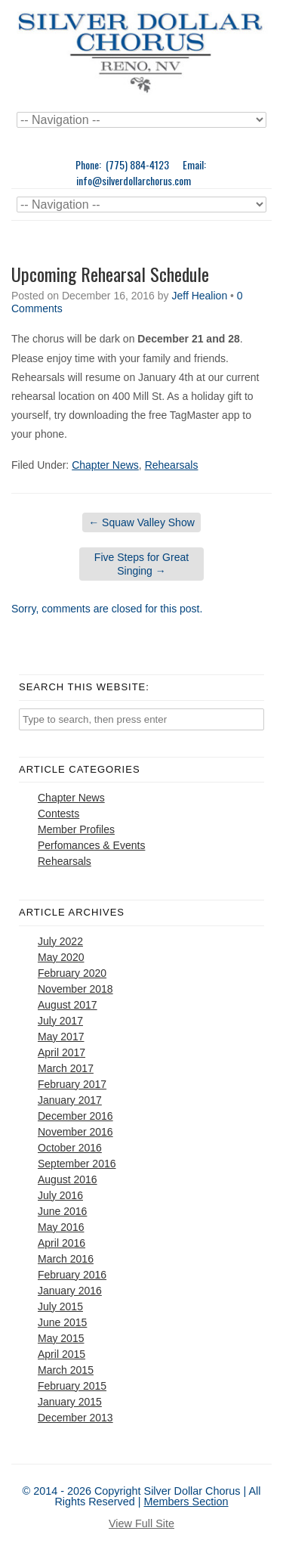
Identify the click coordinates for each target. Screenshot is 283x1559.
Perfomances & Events (91, 845)
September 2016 (77, 1164)
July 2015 (60, 1306)
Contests (58, 813)
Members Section (186, 1501)
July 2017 (60, 1021)
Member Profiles (76, 829)
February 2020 (72, 973)
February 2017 (72, 1084)
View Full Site (141, 1523)
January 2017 (70, 1100)
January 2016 (70, 1291)
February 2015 (72, 1386)
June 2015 (62, 1322)
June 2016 (62, 1211)
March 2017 (66, 1068)
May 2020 (61, 957)
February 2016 (72, 1275)
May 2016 (61, 1227)
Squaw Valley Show (141, 522)
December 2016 (75, 1116)
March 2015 (66, 1370)
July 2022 (60, 941)
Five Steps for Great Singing (141, 564)
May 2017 (61, 1037)
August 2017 (67, 1005)
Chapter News (105, 465)
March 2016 (66, 1259)
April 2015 (61, 1354)
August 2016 (67, 1179)
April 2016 (61, 1243)
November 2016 (75, 1132)
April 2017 (61, 1052)
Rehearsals (171, 465)
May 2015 (61, 1338)
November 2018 (75, 989)
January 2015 (70, 1402)
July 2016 (60, 1195)
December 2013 (75, 1418)
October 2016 (70, 1148)
